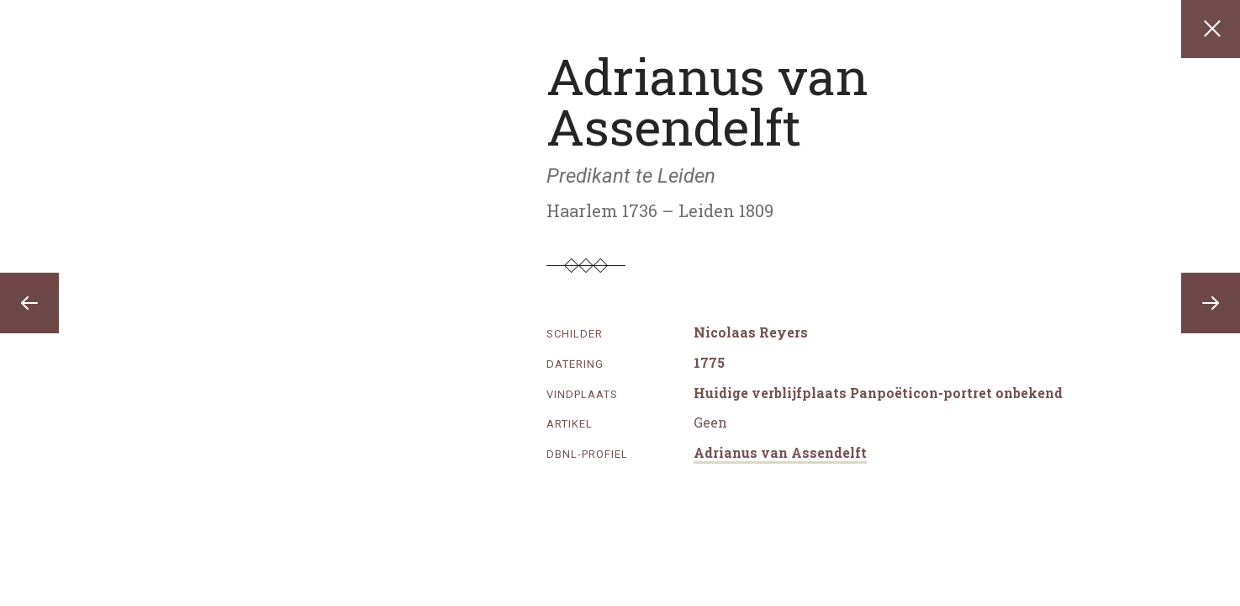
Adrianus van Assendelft (780, 452)
